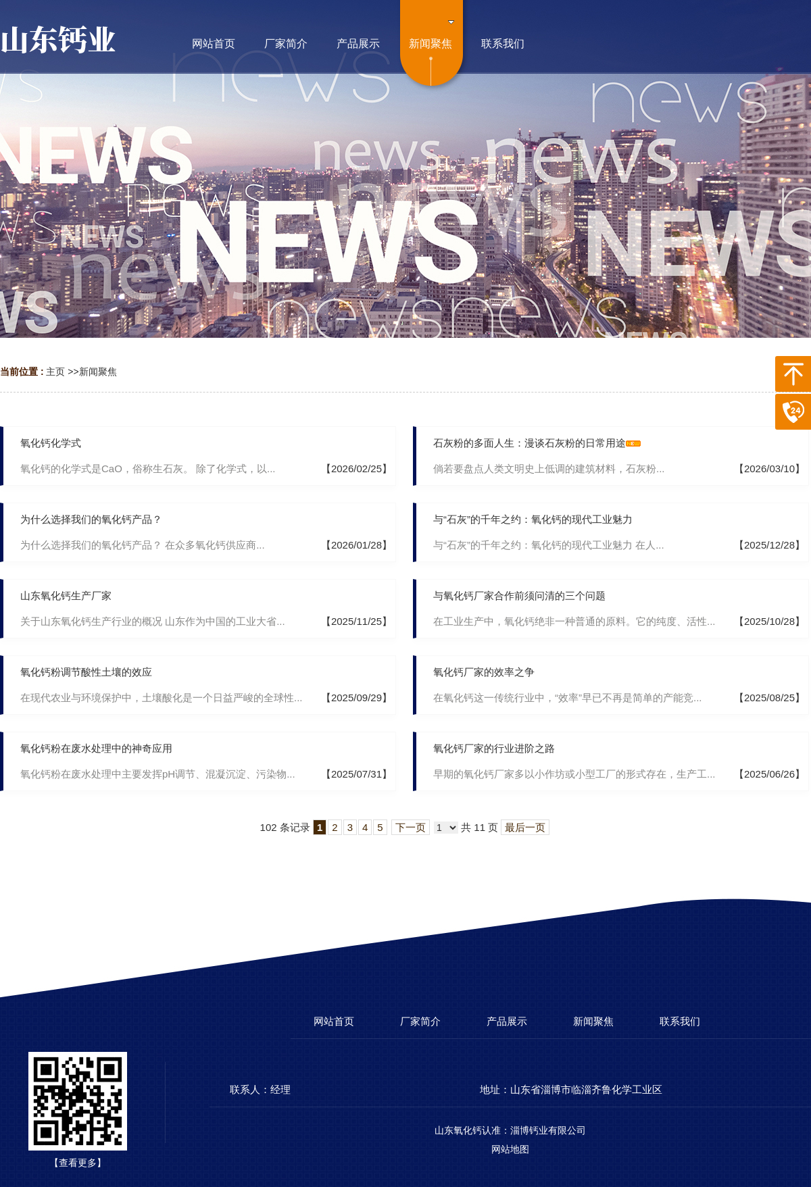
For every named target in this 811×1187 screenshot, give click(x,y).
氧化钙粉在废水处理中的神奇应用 (96, 748)
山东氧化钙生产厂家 (66, 595)
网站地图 (510, 1149)
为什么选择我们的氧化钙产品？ (91, 519)
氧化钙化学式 (50, 443)
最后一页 (525, 827)
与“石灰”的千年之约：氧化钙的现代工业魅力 (533, 519)
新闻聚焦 (98, 371)
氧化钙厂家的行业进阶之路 (494, 748)
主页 (55, 371)
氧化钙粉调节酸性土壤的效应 (86, 672)
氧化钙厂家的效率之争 (484, 672)
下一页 (410, 827)
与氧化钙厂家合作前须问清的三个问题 (519, 595)
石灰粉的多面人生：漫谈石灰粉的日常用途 (529, 443)
